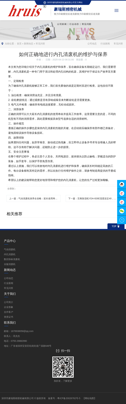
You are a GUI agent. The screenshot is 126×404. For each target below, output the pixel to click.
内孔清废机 (9, 254)
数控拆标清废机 (12, 259)
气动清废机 (9, 249)
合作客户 (8, 312)
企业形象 (8, 307)
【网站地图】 (89, 398)
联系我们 (10, 322)
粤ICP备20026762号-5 (68, 398)
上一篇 (35, 198)
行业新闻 (105, 43)
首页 (19, 43)
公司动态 (92, 43)
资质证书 (8, 317)
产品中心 (10, 241)
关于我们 (10, 293)
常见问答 (40, 43)
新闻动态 (28, 43)
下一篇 (94, 198)
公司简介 (8, 302)
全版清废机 (9, 264)
